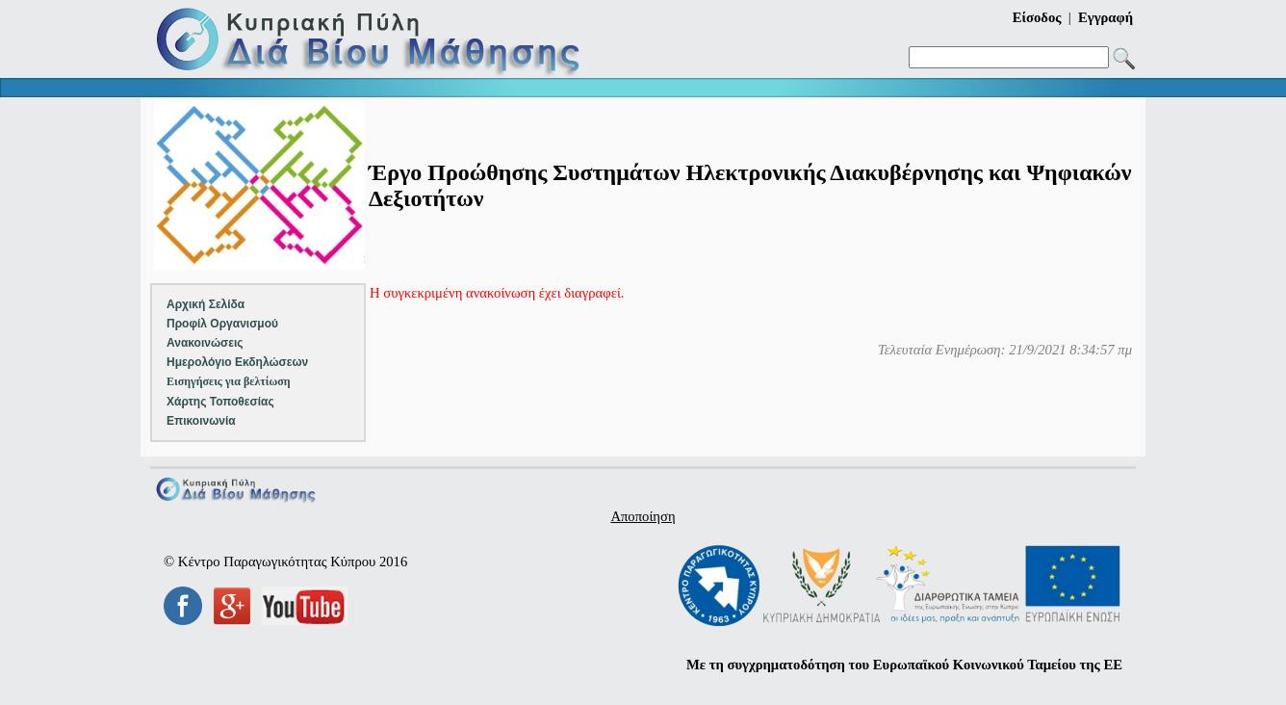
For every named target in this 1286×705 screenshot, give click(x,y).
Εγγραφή (1105, 17)
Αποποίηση (642, 516)
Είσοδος (1037, 17)
